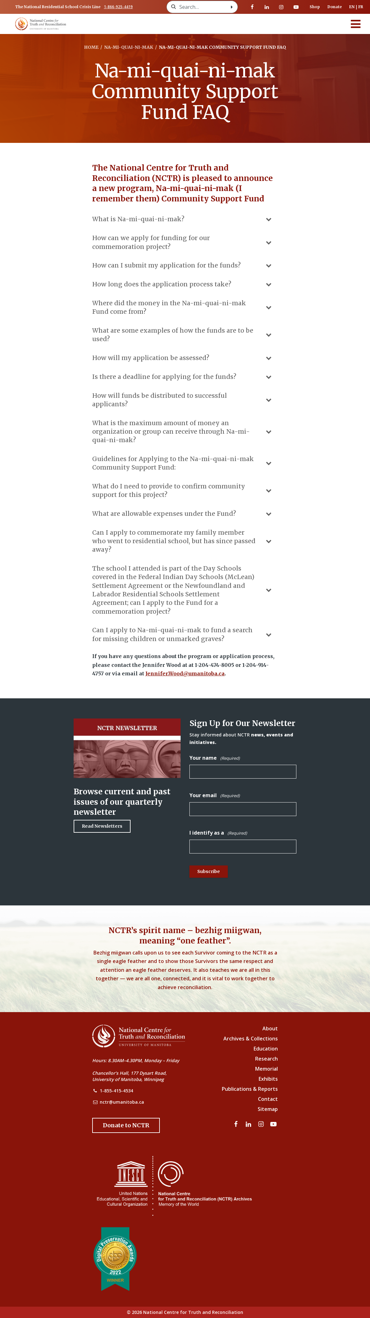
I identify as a (218, 832)
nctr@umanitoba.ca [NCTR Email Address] (122, 1102)
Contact (268, 1099)
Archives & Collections (250, 1038)
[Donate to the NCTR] (126, 1125)
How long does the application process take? (182, 284)
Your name (214, 758)
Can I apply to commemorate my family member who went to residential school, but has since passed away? (182, 541)
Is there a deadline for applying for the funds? (182, 377)
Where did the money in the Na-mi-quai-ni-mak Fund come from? (182, 307)
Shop (315, 6)
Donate (335, 6)
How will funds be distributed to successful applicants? (182, 400)
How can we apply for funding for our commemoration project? (182, 242)
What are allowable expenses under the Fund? (182, 514)
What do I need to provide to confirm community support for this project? (182, 490)
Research (266, 1058)
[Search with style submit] (231, 7)
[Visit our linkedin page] (266, 7)
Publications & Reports (250, 1088)
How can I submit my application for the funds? (182, 265)
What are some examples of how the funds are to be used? (182, 335)
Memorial (266, 1068)
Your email (214, 795)
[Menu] (356, 24)
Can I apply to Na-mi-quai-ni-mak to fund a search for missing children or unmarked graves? (182, 634)
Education (266, 1048)
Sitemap (268, 1109)
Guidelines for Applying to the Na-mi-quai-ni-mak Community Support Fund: (182, 463)
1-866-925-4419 (118, 6)
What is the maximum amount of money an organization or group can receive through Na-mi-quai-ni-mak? (182, 431)
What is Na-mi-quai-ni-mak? (182, 219)
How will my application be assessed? (182, 358)
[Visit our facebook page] (252, 7)
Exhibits (268, 1078)
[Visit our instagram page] (281, 7)
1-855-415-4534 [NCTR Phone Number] (116, 1091)
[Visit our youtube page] (296, 7)
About (270, 1028)
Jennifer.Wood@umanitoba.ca (185, 673)
